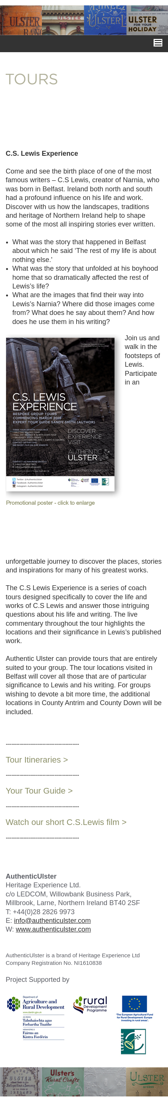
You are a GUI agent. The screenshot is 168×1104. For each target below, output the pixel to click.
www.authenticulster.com (53, 929)
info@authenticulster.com (52, 920)
